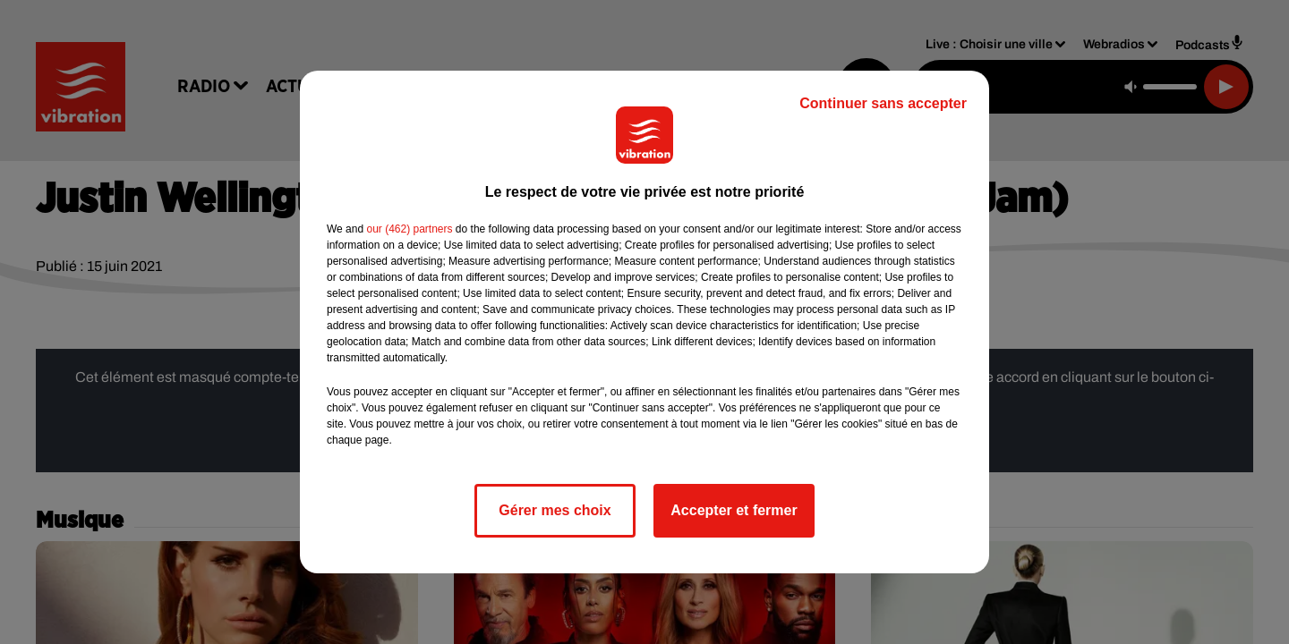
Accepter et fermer (733, 510)
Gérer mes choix (554, 510)
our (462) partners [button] (409, 229)
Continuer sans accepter (883, 103)
